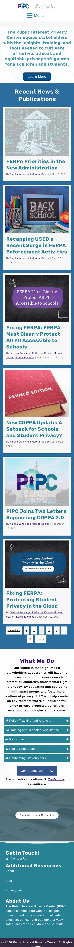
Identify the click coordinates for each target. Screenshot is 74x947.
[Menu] (35, 16)
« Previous (14, 630)
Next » (40, 639)
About (10, 871)
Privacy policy (16, 890)
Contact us (56, 779)
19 (30, 639)
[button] (37, 721)
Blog (9, 880)
